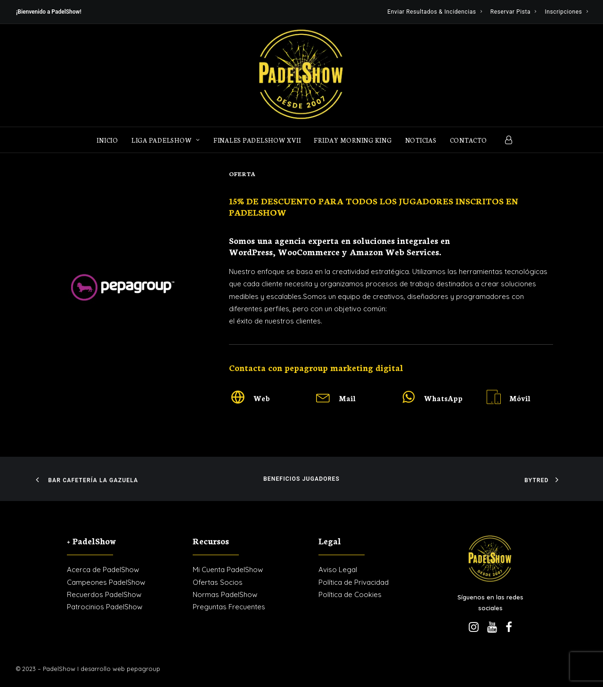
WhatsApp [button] (443, 398)
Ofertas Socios (218, 582)
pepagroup (143, 668)
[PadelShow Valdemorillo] (301, 75)
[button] (238, 400)
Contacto (468, 140)
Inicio (107, 140)
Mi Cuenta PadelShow (228, 569)
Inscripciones (566, 11)
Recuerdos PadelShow (104, 594)
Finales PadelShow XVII (257, 140)
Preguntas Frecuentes (229, 606)
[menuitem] (434, 12)
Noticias (421, 140)
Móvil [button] (519, 398)
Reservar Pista (513, 11)
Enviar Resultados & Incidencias (434, 11)
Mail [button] (347, 398)
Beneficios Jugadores (301, 479)
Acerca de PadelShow (103, 569)
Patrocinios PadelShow (104, 606)
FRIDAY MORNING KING (352, 140)
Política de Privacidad (353, 582)
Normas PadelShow (225, 594)
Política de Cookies (350, 594)
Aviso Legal (337, 569)
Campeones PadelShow (106, 582)
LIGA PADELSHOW (165, 140)
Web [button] (261, 398)
